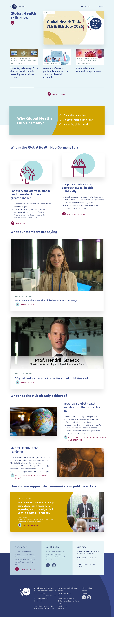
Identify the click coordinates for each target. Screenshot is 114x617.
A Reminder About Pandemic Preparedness (88, 70)
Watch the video (30, 525)
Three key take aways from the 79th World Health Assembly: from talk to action (24, 73)
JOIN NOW (20, 223)
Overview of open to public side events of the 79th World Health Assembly (55, 73)
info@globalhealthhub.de (43, 606)
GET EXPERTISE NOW (76, 214)
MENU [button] (22, 6)
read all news (59, 94)
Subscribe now (27, 569)
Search (99, 6)
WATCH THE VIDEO (28, 305)
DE (85, 6)
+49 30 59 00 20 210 (47, 609)
